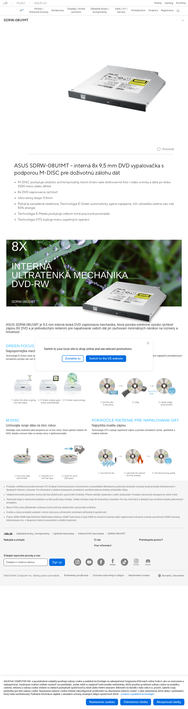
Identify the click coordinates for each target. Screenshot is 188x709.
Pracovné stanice (13, 638)
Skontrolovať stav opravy (108, 566)
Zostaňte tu (72, 358)
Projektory (9, 605)
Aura (141, 588)
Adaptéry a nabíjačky (59, 660)
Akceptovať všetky (169, 702)
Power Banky (55, 671)
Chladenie (53, 544)
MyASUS (99, 610)
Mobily (7, 544)
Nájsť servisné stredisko (107, 572)
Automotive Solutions (151, 566)
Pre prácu (9, 566)
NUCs (7, 627)
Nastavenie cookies (102, 702)
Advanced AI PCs (148, 594)
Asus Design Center (149, 555)
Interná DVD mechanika (91, 527)
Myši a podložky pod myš (62, 632)
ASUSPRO (145, 561)
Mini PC (8, 633)
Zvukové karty (56, 555)
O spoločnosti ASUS (105, 539)
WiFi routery (55, 588)
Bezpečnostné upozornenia (108, 599)
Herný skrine (55, 539)
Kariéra (98, 555)
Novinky (98, 550)
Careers (98, 544)
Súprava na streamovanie (61, 643)
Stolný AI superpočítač (60, 610)
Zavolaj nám (100, 588)
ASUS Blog (145, 577)
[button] (5, 4)
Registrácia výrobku (105, 577)
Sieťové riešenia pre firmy (61, 599)
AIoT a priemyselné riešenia (62, 605)
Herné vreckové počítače (17, 550)
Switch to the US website (106, 358)
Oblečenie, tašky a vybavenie (63, 649)
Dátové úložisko (57, 566)
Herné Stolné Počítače (16, 622)
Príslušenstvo (11, 588)
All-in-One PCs (12, 611)
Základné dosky (12, 660)
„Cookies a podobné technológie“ (137, 694)
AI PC (142, 550)
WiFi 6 (51, 583)
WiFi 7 (51, 577)
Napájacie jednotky (58, 550)
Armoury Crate (147, 583)
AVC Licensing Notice (151, 572)
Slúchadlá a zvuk (57, 638)
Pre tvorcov (10, 572)
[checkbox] (165, 143)
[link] (94, 4)
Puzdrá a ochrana (57, 654)
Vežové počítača (13, 616)
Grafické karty (11, 666)
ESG (141, 539)
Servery (52, 616)
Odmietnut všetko (136, 702)
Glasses (8, 649)
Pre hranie (9, 583)
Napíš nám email (103, 583)
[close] (148, 343)
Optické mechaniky (58, 561)
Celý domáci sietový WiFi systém (66, 594)
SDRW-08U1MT (16, 14)
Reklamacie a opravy (105, 594)
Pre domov (10, 561)
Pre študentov (11, 577)
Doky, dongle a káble (59, 665)
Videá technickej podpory (108, 605)
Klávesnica (54, 627)
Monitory (9, 600)
